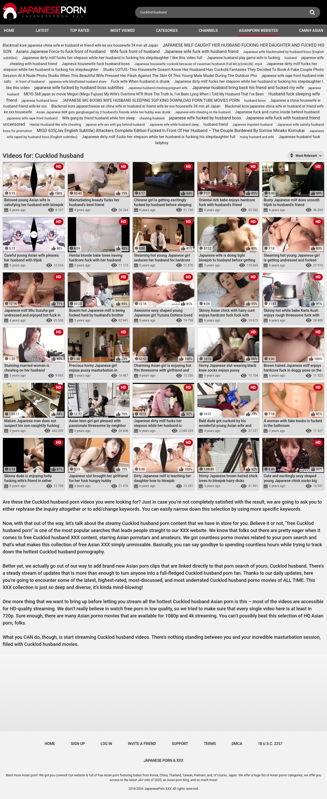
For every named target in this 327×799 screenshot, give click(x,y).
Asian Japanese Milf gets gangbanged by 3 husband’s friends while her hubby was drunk (103, 112)
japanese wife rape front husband (32, 118)
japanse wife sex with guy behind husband (115, 124)
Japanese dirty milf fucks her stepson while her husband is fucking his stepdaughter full (158, 136)
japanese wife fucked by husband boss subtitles (79, 87)
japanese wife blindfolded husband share (77, 82)
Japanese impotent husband (253, 124)
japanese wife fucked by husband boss (205, 117)
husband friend (215, 124)
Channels (208, 30)
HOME (9, 30)
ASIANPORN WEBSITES (258, 30)
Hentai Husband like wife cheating (55, 124)
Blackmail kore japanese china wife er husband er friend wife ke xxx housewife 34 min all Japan (80, 45)
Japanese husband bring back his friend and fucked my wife (248, 87)
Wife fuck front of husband (135, 51)
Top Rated (79, 30)
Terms (210, 744)
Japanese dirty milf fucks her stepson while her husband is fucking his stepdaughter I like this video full (112, 57)
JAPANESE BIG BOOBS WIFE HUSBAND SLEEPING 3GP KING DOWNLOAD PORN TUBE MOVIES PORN (151, 100)
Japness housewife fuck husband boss (96, 63)
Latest (42, 30)
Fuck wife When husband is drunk (140, 81)
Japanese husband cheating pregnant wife (158, 88)
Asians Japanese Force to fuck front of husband (61, 51)
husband (291, 58)
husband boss (254, 101)
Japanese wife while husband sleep (174, 124)
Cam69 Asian (311, 30)
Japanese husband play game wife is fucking (243, 58)
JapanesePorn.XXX (158, 789)
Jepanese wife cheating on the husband (203, 112)
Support (180, 744)
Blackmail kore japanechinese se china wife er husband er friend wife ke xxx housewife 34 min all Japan (135, 106)
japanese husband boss (40, 101)
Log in (106, 744)
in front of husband (30, 82)
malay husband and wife (257, 137)
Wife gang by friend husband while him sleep (98, 118)
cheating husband (151, 118)
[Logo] (45, 12)
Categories (167, 30)
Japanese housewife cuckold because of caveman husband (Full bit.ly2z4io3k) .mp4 (198, 64)
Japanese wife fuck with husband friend (201, 51)
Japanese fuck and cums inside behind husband (277, 112)
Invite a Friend (142, 744)
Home (50, 744)
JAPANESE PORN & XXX (163, 760)
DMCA (237, 744)
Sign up (78, 744)
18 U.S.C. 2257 (270, 744)
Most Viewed (122, 30)
